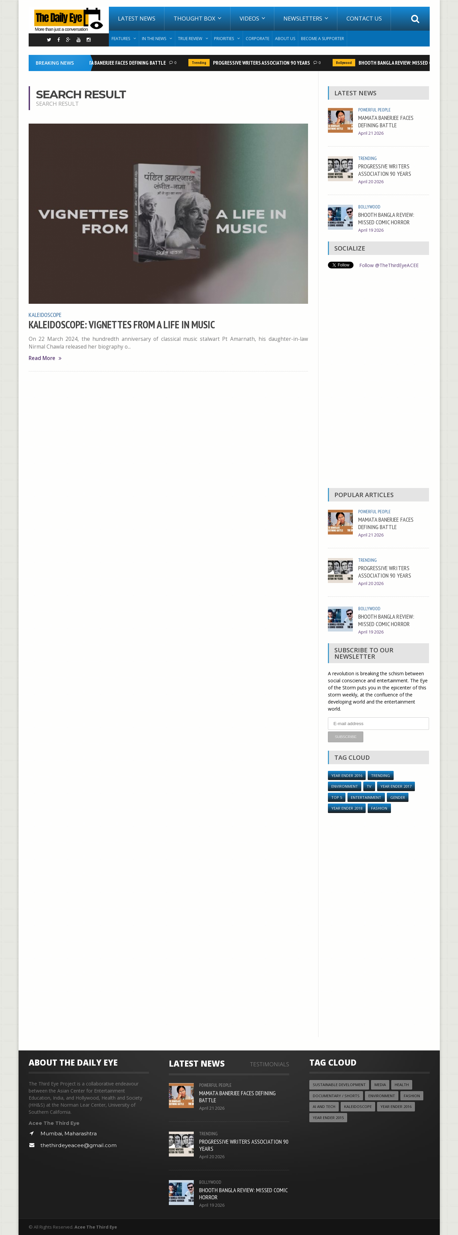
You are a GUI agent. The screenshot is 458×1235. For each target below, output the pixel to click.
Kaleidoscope (45, 315)
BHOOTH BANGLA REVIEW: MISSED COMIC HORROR (386, 218)
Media (380, 1084)
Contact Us (364, 18)
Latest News (136, 18)
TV (369, 785)
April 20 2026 (371, 182)
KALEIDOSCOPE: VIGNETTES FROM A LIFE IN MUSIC (122, 324)
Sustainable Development (339, 1084)
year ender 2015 (328, 1117)
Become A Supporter (322, 38)
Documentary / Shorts (336, 1095)
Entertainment (366, 797)
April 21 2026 (371, 133)
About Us (285, 38)
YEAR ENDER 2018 (346, 807)
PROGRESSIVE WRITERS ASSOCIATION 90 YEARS (263, 62)
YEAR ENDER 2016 (346, 775)
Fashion (379, 807)
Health (402, 1084)
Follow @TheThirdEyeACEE (388, 265)
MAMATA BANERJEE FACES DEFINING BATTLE (123, 62)
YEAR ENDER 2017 (395, 785)
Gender (397, 797)
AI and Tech (324, 1106)
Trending (201, 62)
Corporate (257, 38)
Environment (344, 785)
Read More (45, 357)
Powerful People (374, 110)
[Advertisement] (378, 380)
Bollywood (346, 62)
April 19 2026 (371, 230)
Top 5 (336, 797)
